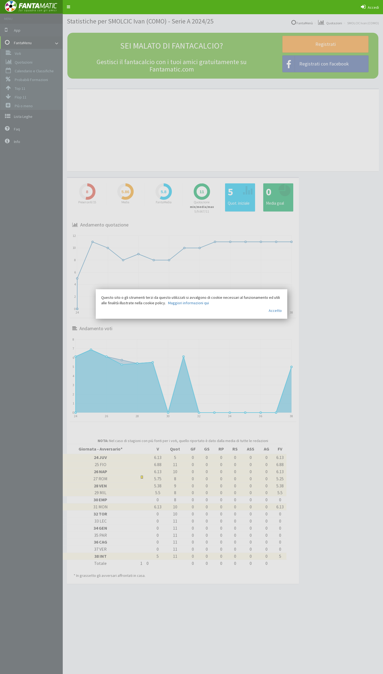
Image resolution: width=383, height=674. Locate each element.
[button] (68, 7)
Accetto (275, 310)
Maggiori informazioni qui (188, 302)
